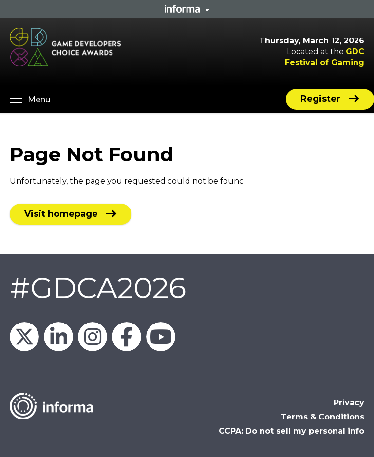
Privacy (349, 402)
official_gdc (92, 336)
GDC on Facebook (126, 336)
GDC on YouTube (160, 336)
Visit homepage (61, 214)
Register (320, 99)
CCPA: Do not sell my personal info (291, 431)
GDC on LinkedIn (58, 336)
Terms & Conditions (322, 416)
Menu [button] (39, 99)
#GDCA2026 (98, 287)
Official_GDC (24, 336)
